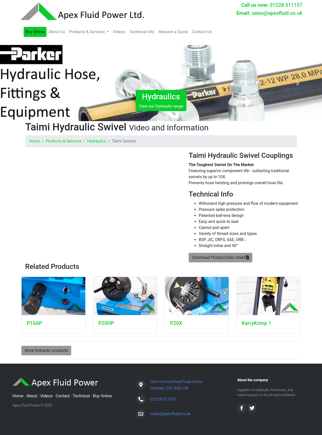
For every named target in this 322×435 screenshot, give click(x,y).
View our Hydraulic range (161, 100)
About (31, 396)
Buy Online (35, 31)
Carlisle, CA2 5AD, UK (176, 384)
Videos (119, 31)
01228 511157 (286, 5)
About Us (57, 31)
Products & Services (64, 141)
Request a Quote (173, 31)
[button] (24, 83)
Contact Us (202, 31)
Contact (63, 396)
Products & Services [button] (87, 31)
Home (34, 141)
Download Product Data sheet (220, 257)
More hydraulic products (46, 350)
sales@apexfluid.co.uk (277, 13)
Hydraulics (96, 141)
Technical (81, 396)
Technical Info (141, 31)
